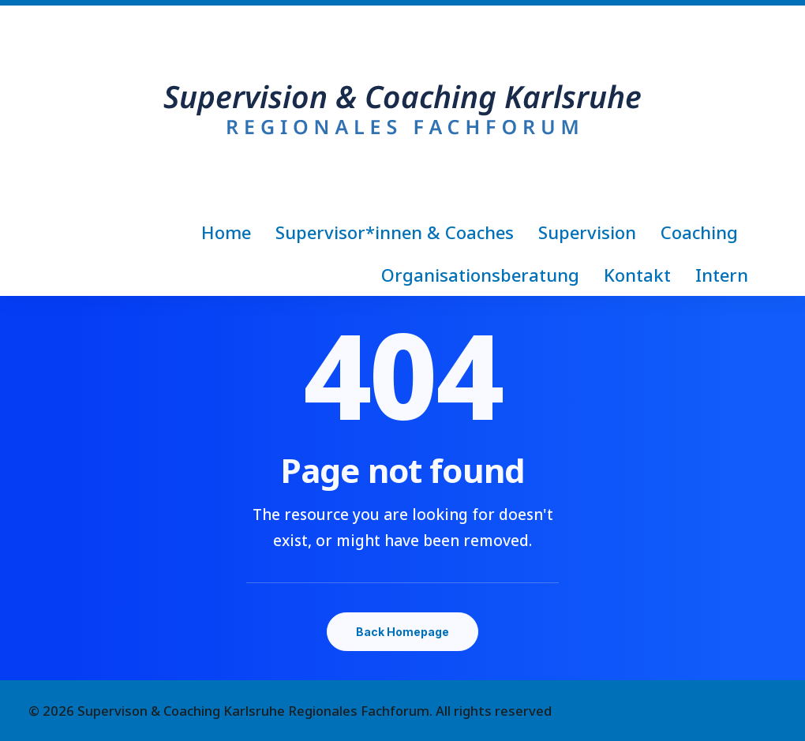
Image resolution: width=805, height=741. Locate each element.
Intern (721, 274)
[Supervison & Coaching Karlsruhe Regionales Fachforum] (402, 108)
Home (226, 232)
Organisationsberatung (480, 274)
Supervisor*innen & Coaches (394, 232)
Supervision (587, 232)
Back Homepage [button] (402, 631)
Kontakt (637, 274)
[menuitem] (231, 232)
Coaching (699, 232)
